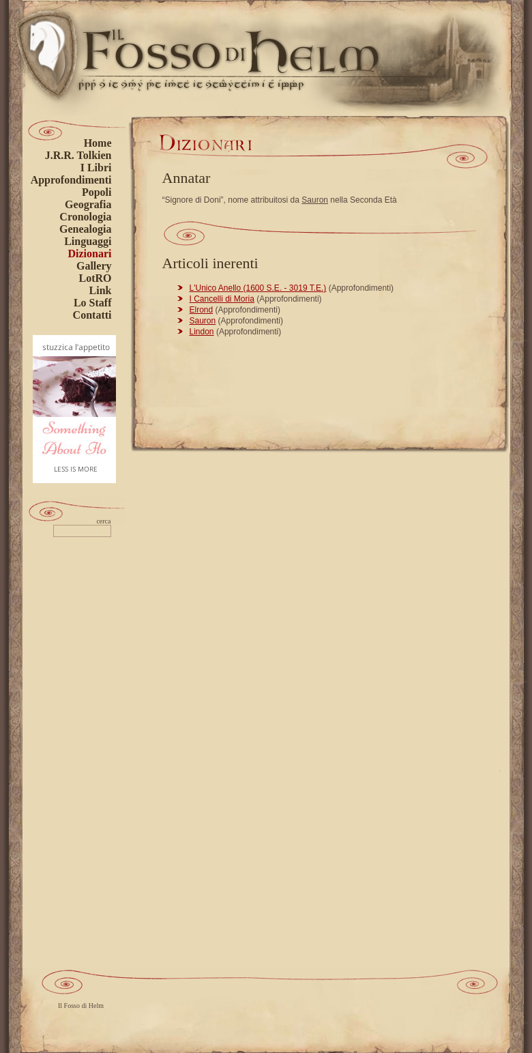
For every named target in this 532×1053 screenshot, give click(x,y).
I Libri (96, 167)
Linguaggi (87, 241)
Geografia (88, 204)
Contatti (92, 315)
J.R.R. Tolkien (78, 155)
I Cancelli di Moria (222, 299)
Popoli (97, 192)
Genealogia (85, 229)
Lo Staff (93, 302)
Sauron (314, 200)
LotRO (95, 278)
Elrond (201, 310)
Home (98, 143)
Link (100, 290)
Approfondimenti (71, 180)
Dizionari (90, 253)
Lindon (202, 331)
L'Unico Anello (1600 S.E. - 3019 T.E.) (258, 288)
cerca (103, 521)
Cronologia (85, 216)
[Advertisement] (78, 755)
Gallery (94, 266)
